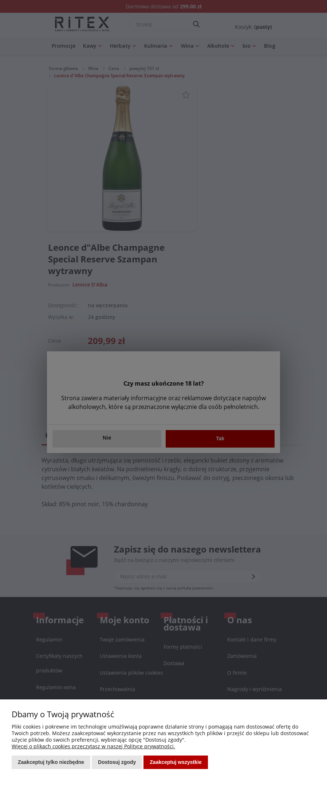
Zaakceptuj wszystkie (175, 762)
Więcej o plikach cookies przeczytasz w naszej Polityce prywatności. (93, 746)
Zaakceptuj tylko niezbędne (51, 762)
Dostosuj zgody (117, 762)
